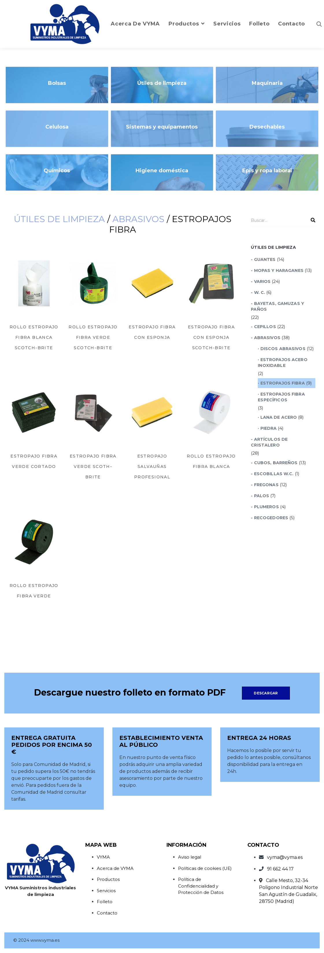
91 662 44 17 (280, 869)
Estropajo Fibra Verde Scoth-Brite (93, 466)
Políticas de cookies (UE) (205, 868)
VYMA (103, 857)
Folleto (104, 901)
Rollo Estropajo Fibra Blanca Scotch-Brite (34, 337)
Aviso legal (189, 857)
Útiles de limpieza (59, 219)
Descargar (266, 693)
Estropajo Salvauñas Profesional (152, 466)
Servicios (106, 890)
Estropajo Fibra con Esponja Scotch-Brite (211, 337)
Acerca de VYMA (115, 868)
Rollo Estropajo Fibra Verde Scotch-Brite (92, 337)
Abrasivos (138, 219)
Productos (108, 879)
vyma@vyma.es (285, 857)
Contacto (107, 913)
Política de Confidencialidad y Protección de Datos (200, 886)
